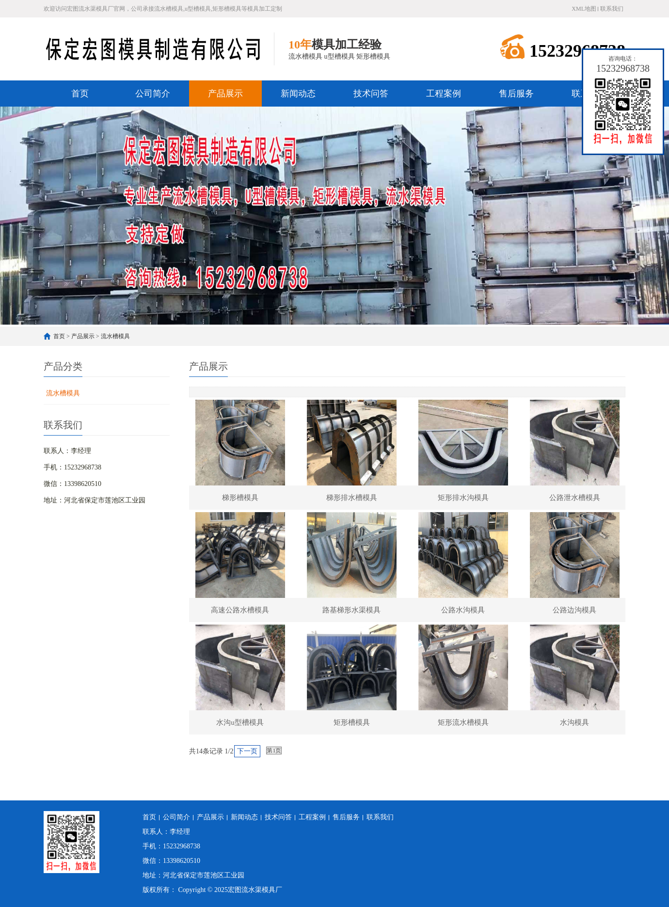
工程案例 (443, 93)
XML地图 (584, 8)
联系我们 (611, 8)
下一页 (247, 751)
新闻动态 (298, 93)
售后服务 (516, 93)
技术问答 (370, 93)
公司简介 (152, 93)
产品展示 (225, 93)
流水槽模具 (115, 336)
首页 (80, 93)
